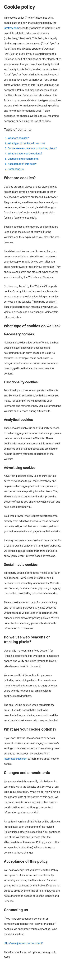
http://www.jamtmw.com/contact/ (23, 943)
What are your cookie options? (25, 153)
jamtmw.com (11, 28)
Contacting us (16, 169)
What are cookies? (18, 138)
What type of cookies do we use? (26, 143)
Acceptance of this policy (22, 163)
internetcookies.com (15, 758)
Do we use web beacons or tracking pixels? (32, 148)
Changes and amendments (23, 158)
